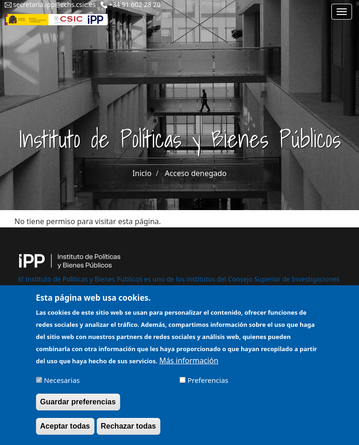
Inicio (141, 173)
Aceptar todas (65, 431)
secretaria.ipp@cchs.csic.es (54, 4)
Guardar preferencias (78, 406)
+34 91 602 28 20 (135, 4)
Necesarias (62, 384)
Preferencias (207, 384)
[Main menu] (341, 12)
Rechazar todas (128, 431)
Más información (188, 365)
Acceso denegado (196, 173)
